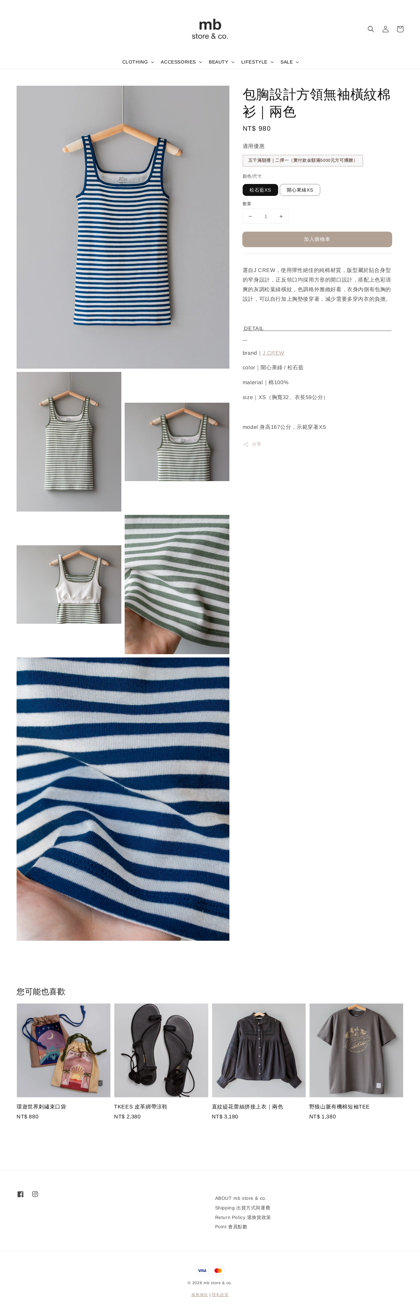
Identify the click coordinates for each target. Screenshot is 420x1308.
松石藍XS (260, 190)
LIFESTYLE (254, 62)
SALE (286, 62)
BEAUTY (218, 62)
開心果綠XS (300, 190)
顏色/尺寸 (252, 176)
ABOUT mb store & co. (241, 1198)
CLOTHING (135, 62)
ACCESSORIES (178, 62)
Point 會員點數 (231, 1226)
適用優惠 (254, 146)
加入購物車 (317, 239)
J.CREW (273, 353)
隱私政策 (220, 1294)
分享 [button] (252, 444)
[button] (371, 29)
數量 (247, 203)
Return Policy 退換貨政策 (243, 1217)
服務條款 (199, 1294)
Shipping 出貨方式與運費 (242, 1207)
